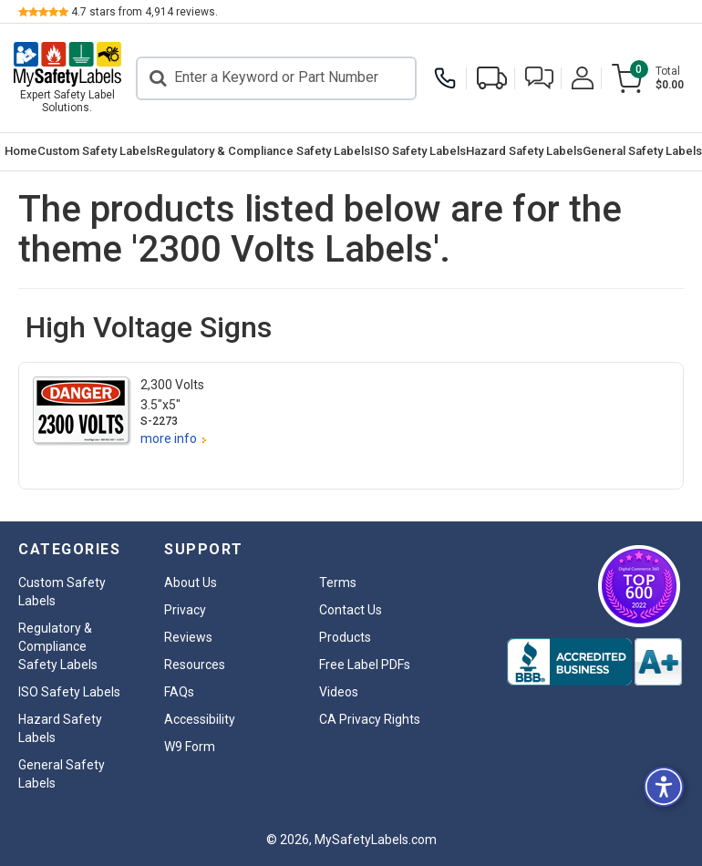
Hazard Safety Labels (524, 151)
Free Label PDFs (364, 664)
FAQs (179, 692)
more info (168, 438)
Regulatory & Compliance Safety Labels (263, 151)
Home (21, 151)
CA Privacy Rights (369, 719)
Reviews (188, 637)
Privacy (185, 610)
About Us (190, 582)
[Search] (276, 78)
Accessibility (199, 719)
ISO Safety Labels (418, 151)
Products (345, 637)
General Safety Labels (642, 151)
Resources (194, 664)
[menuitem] (21, 151)
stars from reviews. (144, 11)
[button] (539, 78)
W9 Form (189, 746)
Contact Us (350, 610)
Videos (338, 692)
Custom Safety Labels (96, 151)
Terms (337, 582)
